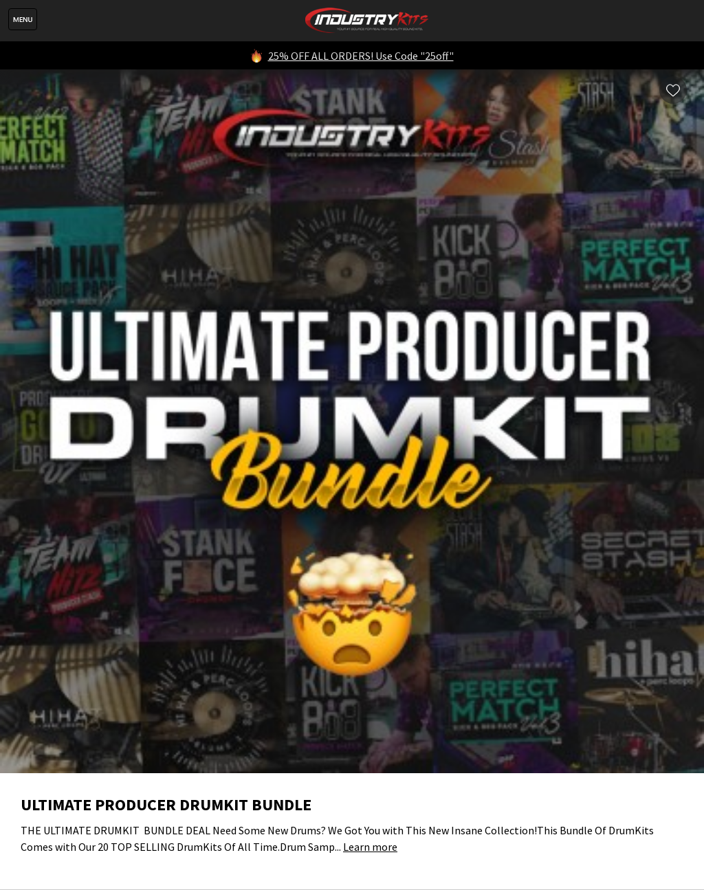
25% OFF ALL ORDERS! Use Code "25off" (361, 56)
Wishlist (673, 90)
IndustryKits (366, 20)
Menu (22, 19)
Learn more (370, 847)
